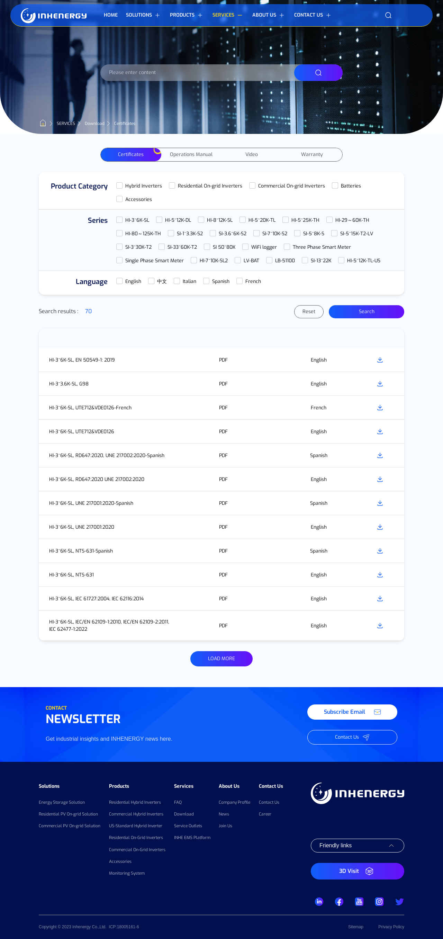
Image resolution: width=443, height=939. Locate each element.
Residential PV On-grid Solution (68, 814)
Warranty (312, 156)
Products (119, 786)
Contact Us (271, 786)
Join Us (225, 826)
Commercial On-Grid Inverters (137, 850)
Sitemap (355, 926)
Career (265, 814)
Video (251, 156)
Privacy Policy (391, 926)
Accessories (120, 861)
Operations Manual (191, 156)
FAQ (178, 802)
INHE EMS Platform (192, 837)
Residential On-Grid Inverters (136, 837)
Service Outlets (188, 826)
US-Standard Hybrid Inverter (135, 826)
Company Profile (234, 802)
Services (183, 786)
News (224, 814)
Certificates (131, 156)
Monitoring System (127, 873)
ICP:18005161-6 (124, 926)
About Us (229, 786)
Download (184, 814)
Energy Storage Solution (62, 802)
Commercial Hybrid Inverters (136, 814)
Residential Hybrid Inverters (135, 802)
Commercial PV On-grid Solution (69, 826)
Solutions (49, 786)
